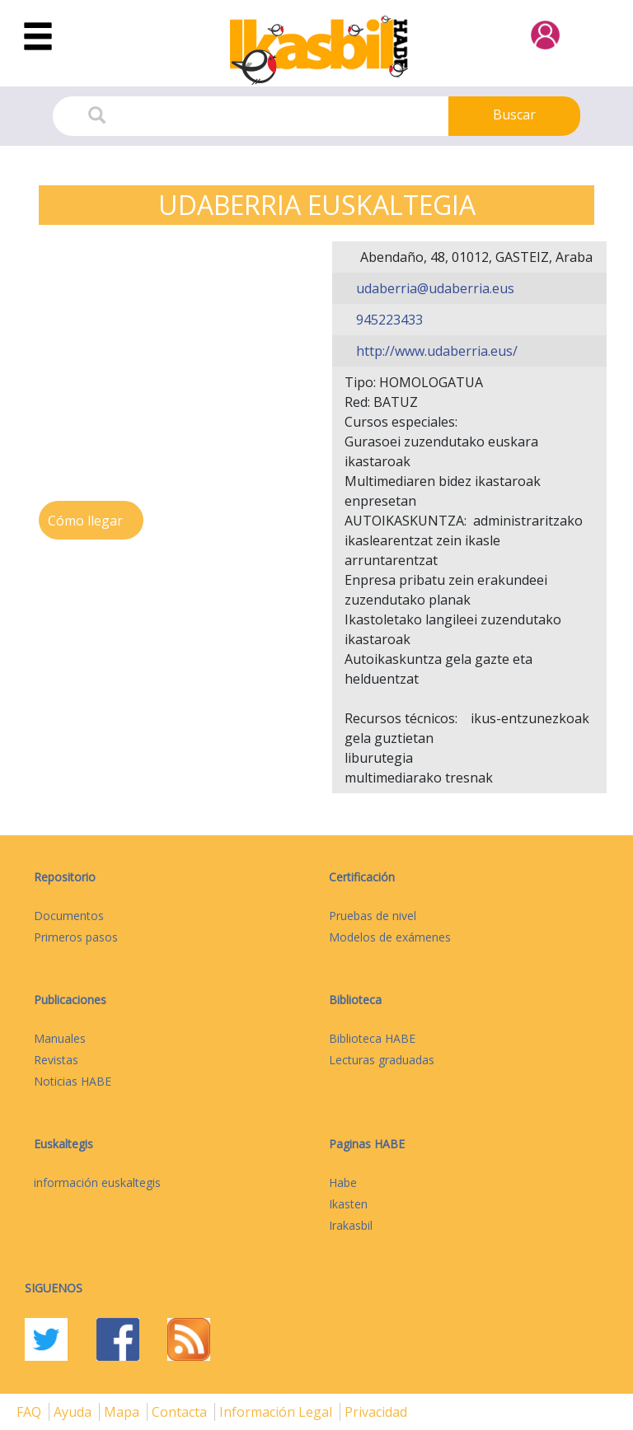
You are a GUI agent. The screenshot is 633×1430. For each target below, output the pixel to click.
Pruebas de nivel (372, 915)
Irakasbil (351, 1225)
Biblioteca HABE (372, 1038)
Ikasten (348, 1204)
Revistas (56, 1060)
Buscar (514, 114)
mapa (123, 1412)
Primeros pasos (76, 937)
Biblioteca (355, 999)
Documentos (69, 915)
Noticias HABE (72, 1081)
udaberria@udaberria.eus (433, 288)
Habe (343, 1182)
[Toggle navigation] (38, 37)
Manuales (60, 1038)
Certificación (362, 877)
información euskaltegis (97, 1182)
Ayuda (74, 1412)
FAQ (30, 1412)
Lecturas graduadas (381, 1060)
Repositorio (65, 877)
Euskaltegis (63, 1144)
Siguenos (53, 1288)
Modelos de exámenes (390, 937)
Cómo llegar (87, 521)
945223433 (388, 320)
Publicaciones (70, 999)
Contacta (181, 1412)
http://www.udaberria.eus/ (435, 351)
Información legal (277, 1412)
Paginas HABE (367, 1144)
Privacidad (376, 1412)
